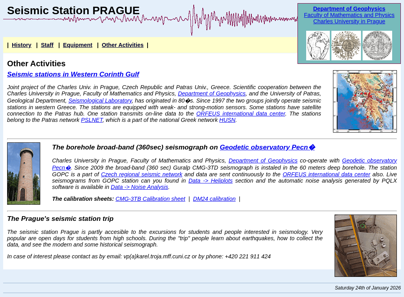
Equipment (77, 45)
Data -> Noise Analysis (139, 187)
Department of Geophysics (349, 9)
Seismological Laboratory (100, 100)
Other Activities (123, 45)
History (22, 45)
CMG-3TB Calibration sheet (150, 199)
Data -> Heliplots (211, 180)
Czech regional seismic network (141, 174)
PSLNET (92, 120)
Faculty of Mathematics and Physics (349, 15)
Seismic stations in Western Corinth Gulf (73, 74)
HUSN (227, 120)
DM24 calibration (214, 199)
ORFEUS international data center (240, 113)
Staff (47, 45)
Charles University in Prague (349, 21)
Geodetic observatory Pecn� (267, 147)
